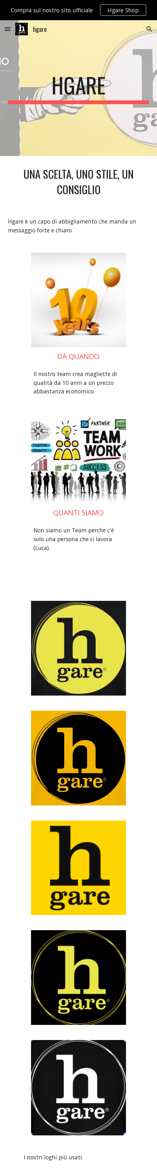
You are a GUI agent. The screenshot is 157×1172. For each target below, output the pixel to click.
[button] (7, 29)
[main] (78, 88)
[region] (78, 10)
